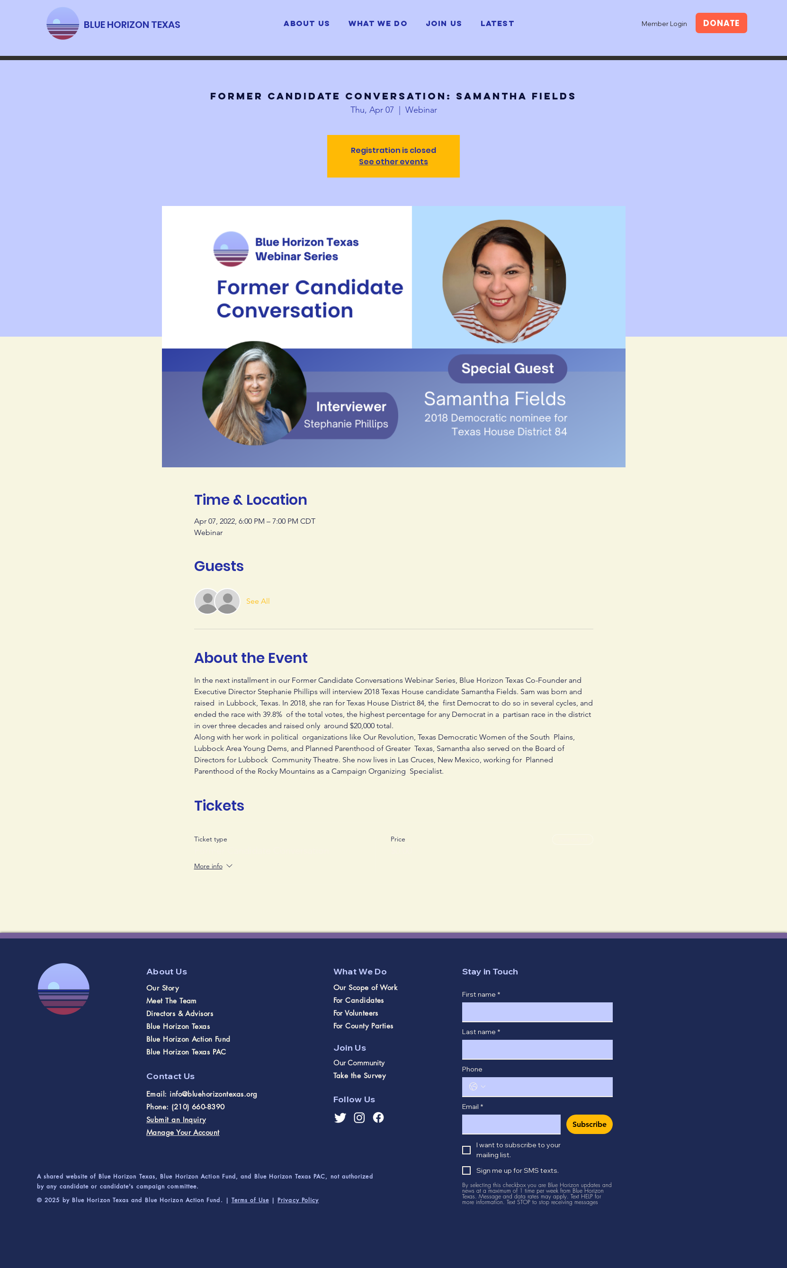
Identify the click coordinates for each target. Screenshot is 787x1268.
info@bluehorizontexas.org (213, 1093)
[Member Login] (664, 23)
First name (481, 995)
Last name (481, 1032)
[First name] (534, 1011)
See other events (393, 161)
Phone (472, 1069)
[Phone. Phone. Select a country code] (477, 1086)
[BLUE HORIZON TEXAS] (132, 24)
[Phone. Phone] (547, 1086)
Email (472, 1107)
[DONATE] (721, 23)
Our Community (359, 1062)
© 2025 (50, 1200)
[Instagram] (359, 1117)
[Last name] (534, 1049)
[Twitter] (340, 1117)
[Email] (508, 1124)
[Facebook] (378, 1117)
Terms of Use (250, 1200)
